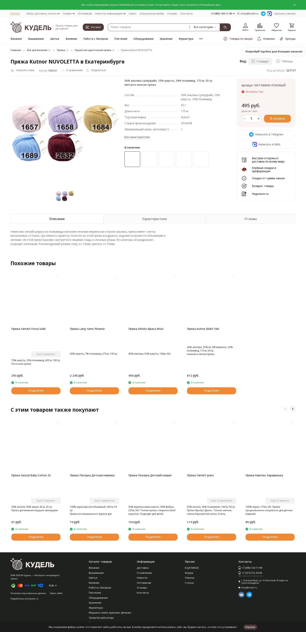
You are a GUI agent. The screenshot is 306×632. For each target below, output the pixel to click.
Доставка (143, 567)
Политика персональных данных (28, 593)
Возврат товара (263, 186)
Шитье (54, 39)
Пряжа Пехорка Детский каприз (150, 475)
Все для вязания (37, 50)
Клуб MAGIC (192, 567)
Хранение (166, 39)
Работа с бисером (95, 39)
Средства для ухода (101, 617)
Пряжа (61, 50)
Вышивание (36, 39)
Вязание (16, 39)
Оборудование (143, 39)
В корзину (277, 118)
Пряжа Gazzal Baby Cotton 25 (31, 475)
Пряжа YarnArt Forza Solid (28, 329)
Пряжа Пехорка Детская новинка (92, 475)
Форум (189, 573)
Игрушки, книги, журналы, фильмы (110, 612)
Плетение (120, 39)
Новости (142, 577)
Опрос (132, 13)
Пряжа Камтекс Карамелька (264, 475)
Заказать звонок (285, 13)
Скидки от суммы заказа (268, 178)
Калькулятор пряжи (152, 13)
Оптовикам (85, 13)
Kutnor (52, 70)
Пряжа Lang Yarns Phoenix (87, 329)
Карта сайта (56, 593)
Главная (16, 50)
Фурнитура (186, 39)
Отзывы (172, 13)
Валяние (71, 39)
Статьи (189, 582)
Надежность (260, 194)
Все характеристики (137, 137)
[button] (285, 409)
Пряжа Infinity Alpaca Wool (145, 329)
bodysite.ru (32, 598)
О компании (144, 573)
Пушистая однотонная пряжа (93, 50)
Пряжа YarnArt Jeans (200, 475)
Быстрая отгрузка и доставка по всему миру (268, 159)
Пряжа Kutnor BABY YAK (203, 329)
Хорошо (250, 627)
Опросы (190, 577)
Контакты (186, 13)
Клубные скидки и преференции (264, 169)
